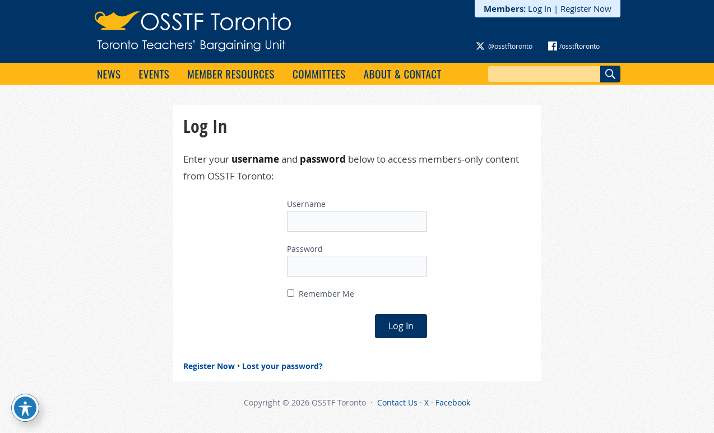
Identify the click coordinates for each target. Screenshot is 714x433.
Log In (539, 8)
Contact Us (397, 402)
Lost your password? (282, 366)
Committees (319, 73)
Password (305, 248)
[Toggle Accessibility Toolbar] (25, 407)
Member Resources (231, 73)
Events (153, 73)
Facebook (452, 402)
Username (306, 204)
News (108, 73)
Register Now (585, 8)
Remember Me (320, 293)
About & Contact (403, 73)
